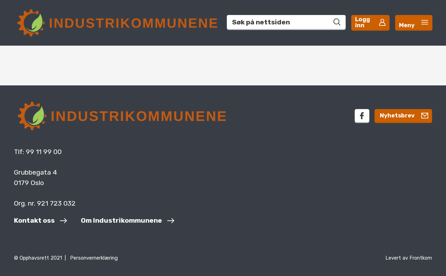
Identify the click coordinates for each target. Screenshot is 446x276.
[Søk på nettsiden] (326, 20)
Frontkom (420, 258)
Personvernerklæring (94, 258)
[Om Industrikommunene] (127, 221)
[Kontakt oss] (40, 221)
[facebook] (350, 116)
